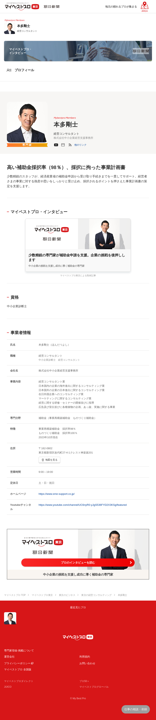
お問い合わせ (87, 663)
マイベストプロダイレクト (18, 681)
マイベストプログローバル (94, 686)
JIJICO (8, 686)
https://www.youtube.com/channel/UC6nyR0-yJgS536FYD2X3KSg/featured (83, 504)
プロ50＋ (84, 681)
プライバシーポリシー (17, 663)
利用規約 (84, 656)
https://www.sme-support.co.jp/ (57, 493)
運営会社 (9, 656)
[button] (80, 145)
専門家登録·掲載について (19, 650)
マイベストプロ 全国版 (17, 669)
